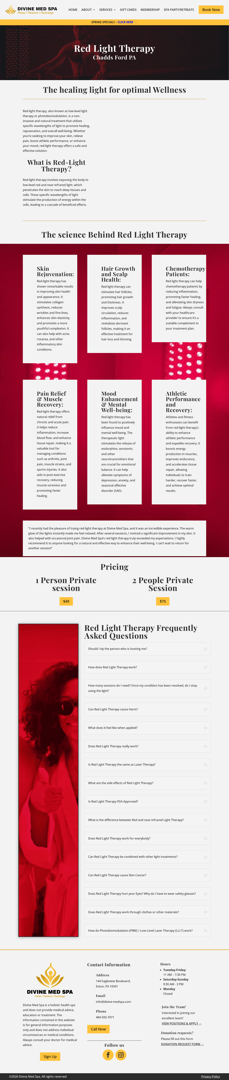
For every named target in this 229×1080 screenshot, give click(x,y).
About (86, 10)
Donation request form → (182, 1044)
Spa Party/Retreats (179, 10)
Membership (150, 10)
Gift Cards (128, 10)
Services (105, 10)
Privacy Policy (210, 1077)
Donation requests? (177, 1033)
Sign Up (50, 1056)
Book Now (211, 9)
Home (72, 10)
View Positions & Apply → (182, 1023)
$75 (163, 601)
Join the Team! (174, 1007)
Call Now (98, 1029)
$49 (66, 601)
